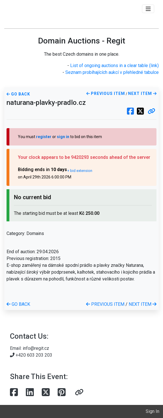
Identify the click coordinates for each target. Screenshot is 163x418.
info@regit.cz (36, 348)
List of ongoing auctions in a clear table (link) (114, 65)
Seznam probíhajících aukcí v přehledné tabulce (112, 72)
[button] (151, 112)
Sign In (152, 411)
